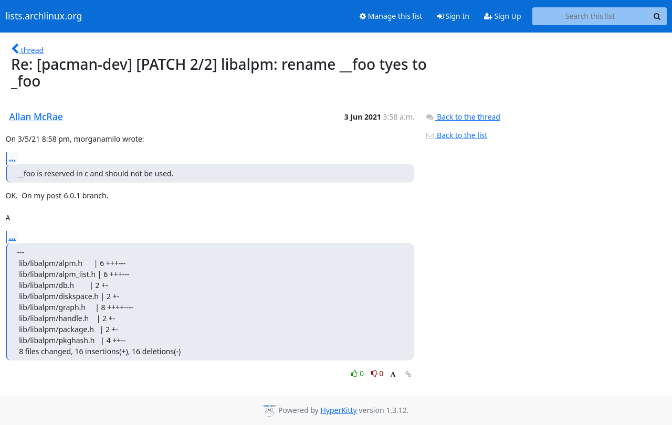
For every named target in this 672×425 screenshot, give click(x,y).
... (12, 158)
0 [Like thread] (358, 373)
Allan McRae (36, 116)
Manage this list (391, 16)
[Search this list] (590, 16)
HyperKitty (338, 410)
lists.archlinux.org (44, 16)
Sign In (453, 16)
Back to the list (456, 135)
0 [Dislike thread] (377, 373)
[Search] (657, 16)
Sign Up (502, 16)
